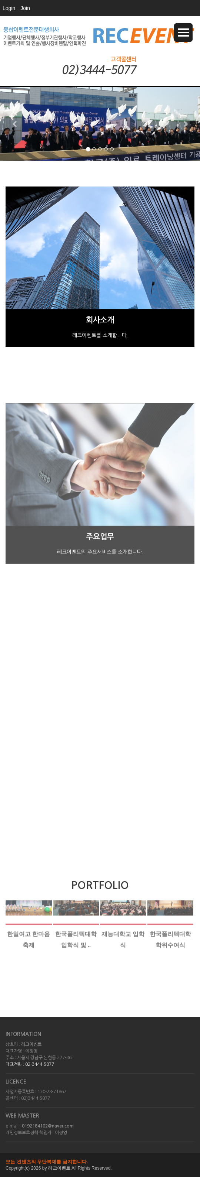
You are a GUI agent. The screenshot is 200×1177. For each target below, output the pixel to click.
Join (25, 8)
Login (9, 8)
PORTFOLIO (100, 885)
